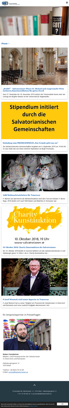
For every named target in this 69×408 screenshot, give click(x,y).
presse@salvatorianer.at (18, 372)
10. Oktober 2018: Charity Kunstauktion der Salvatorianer (29, 247)
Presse (4, 43)
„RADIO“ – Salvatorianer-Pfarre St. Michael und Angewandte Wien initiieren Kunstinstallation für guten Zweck (33, 89)
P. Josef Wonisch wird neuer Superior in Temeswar (26, 299)
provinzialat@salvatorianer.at (42, 394)
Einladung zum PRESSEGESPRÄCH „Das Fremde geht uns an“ (30, 143)
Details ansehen (33, 406)
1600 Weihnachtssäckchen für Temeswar (21, 195)
